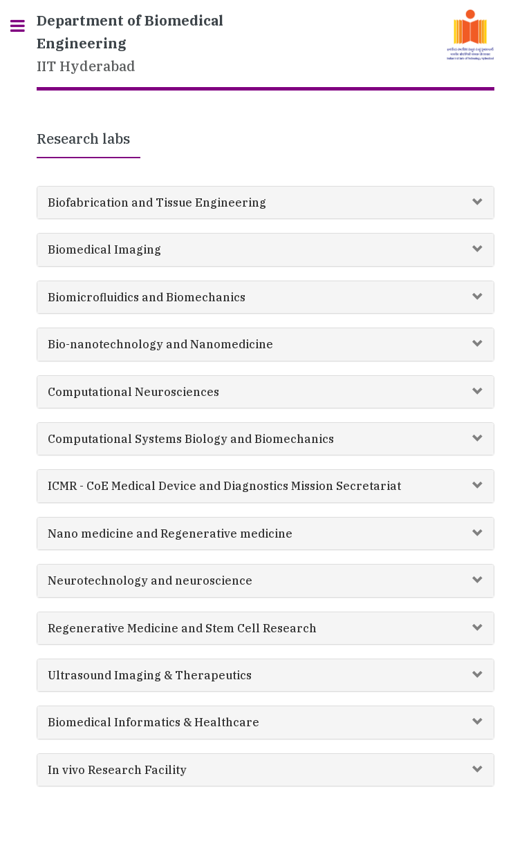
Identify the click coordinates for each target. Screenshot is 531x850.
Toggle (25, 26)
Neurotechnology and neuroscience (150, 580)
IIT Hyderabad (130, 43)
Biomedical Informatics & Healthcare (153, 722)
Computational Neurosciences (133, 392)
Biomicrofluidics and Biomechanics (146, 297)
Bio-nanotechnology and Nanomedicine (160, 344)
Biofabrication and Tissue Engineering (157, 202)
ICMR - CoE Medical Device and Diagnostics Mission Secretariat (224, 486)
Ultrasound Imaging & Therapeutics (150, 675)
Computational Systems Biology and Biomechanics (191, 439)
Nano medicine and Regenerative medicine (170, 533)
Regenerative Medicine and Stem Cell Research (182, 628)
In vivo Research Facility (117, 770)
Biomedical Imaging (104, 249)
